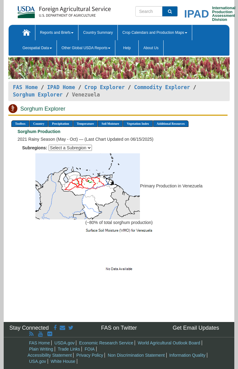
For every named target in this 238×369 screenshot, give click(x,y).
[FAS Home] (49, 10)
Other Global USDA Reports (85, 48)
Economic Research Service (106, 342)
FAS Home (25, 87)
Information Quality (187, 355)
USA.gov (37, 361)
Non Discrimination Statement (136, 355)
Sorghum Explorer (38, 95)
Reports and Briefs (56, 32)
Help (127, 48)
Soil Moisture (110, 123)
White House (63, 361)
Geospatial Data (37, 48)
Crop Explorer (104, 87)
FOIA (90, 349)
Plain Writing (41, 349)
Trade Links (69, 349)
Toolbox (20, 123)
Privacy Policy (89, 355)
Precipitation (60, 123)
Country (38, 123)
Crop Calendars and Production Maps (154, 32)
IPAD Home (61, 87)
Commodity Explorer (162, 87)
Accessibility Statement (50, 355)
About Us (150, 48)
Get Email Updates (196, 328)
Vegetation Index (138, 123)
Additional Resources (171, 123)
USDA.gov (64, 342)
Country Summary (98, 32)
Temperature (85, 123)
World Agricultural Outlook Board (169, 342)
